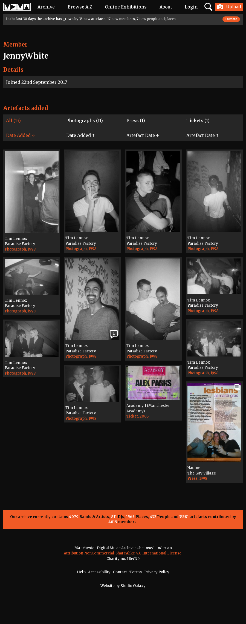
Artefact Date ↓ (142, 135)
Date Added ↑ (80, 135)
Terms (135, 572)
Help (81, 572)
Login (191, 7)
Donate (231, 19)
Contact (120, 572)
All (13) (13, 120)
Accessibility (99, 572)
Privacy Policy (156, 572)
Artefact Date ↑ (202, 135)
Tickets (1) (198, 120)
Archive (46, 7)
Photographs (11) (84, 120)
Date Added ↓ (20, 135)
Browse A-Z (80, 7)
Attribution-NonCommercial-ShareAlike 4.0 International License (122, 553)
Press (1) (135, 120)
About (166, 7)
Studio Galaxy (133, 585)
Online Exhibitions (126, 7)
